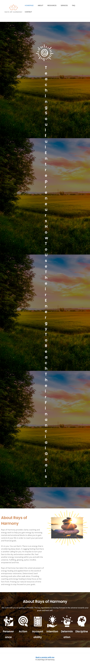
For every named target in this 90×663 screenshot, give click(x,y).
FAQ (73, 5)
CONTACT (28, 12)
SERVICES (64, 5)
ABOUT (40, 5)
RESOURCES (51, 5)
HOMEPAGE (29, 5)
